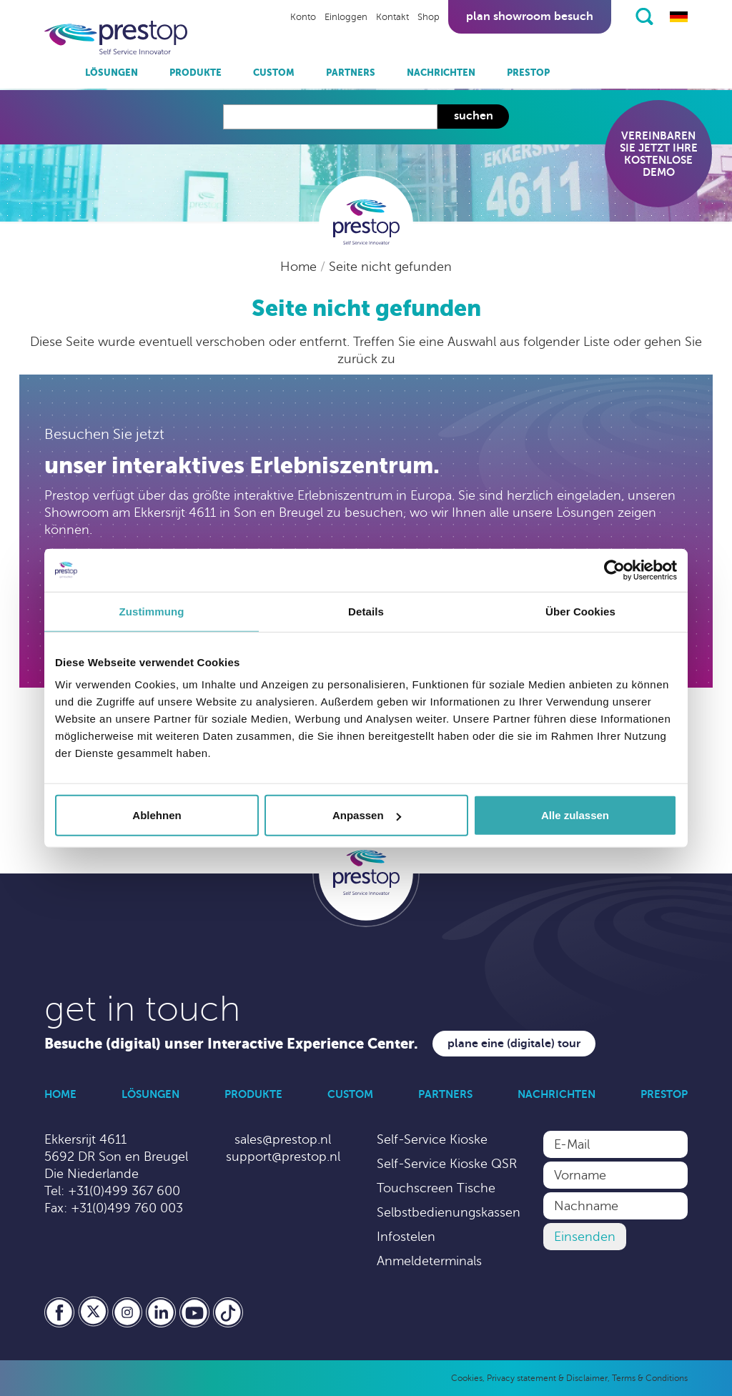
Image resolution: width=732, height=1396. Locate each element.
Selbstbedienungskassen (448, 1212)
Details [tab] (366, 611)
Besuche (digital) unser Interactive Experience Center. (231, 1044)
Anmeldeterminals (429, 1261)
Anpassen (366, 815)
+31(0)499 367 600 (124, 1191)
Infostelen (406, 1236)
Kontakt (392, 17)
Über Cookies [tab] (580, 611)
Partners (350, 72)
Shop (428, 17)
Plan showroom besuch (529, 16)
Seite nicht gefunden (390, 266)
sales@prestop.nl (282, 1139)
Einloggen (346, 17)
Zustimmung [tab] (151, 611)
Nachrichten (441, 72)
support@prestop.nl (283, 1156)
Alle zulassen (575, 815)
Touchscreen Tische (436, 1188)
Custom (274, 72)
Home (300, 266)
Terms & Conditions (650, 1378)
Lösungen (111, 72)
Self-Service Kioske (432, 1139)
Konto (303, 17)
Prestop (528, 72)
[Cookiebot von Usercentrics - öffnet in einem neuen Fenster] (614, 569)
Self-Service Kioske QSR (447, 1164)
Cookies (467, 1378)
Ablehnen (156, 815)
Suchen (473, 115)
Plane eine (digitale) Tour (513, 1043)
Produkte (195, 72)
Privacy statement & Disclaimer (547, 1378)
